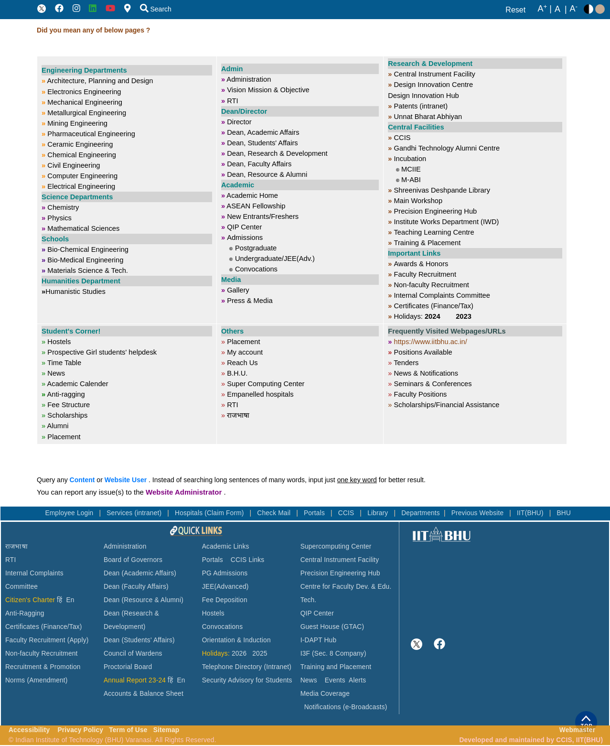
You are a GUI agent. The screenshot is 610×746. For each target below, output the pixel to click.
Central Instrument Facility (339, 559)
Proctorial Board (128, 666)
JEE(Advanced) (225, 586)
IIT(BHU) (531, 513)
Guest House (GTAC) (332, 626)
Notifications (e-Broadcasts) (345, 707)
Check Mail (274, 513)
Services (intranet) (135, 513)
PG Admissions (225, 573)
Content (82, 480)
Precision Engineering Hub (340, 573)
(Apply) (78, 640)
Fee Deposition (224, 600)
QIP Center (317, 613)
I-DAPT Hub (318, 640)
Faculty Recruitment (35, 640)
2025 (259, 653)
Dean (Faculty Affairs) (136, 586)
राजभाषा (16, 546)
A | (544, 9)
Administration (125, 546)
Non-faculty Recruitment (41, 653)
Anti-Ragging (24, 613)
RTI (10, 559)
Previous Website (478, 513)
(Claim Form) (225, 513)
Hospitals (189, 513)
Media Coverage (325, 693)
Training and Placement (336, 666)
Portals (315, 513)
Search (155, 9)
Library (378, 513)
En (70, 600)
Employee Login (70, 513)
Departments (420, 513)
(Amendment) (47, 680)
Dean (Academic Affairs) (140, 573)
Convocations (222, 626)
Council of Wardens (133, 653)
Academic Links (225, 546)
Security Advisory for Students (247, 680)
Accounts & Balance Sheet (143, 693)
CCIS (347, 513)
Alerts (357, 680)
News (308, 680)
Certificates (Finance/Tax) (43, 626)
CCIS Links (248, 559)
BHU (564, 513)
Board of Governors (133, 559)
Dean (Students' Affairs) (139, 640)
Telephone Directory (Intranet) (246, 666)
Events (335, 680)
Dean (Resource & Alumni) (143, 600)
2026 (239, 653)
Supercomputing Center (336, 546)
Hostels (213, 613)
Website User (126, 480)
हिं (59, 600)
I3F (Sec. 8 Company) (333, 653)
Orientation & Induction (236, 640)
